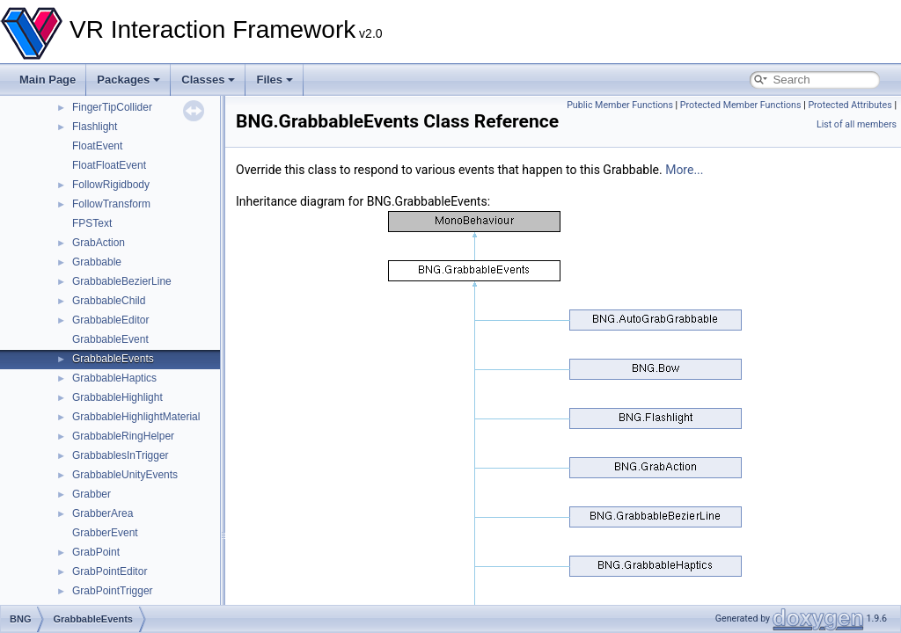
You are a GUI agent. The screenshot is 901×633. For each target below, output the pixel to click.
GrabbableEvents (113, 359)
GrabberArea (102, 513)
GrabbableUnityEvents (125, 475)
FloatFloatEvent (109, 165)
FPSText (92, 223)
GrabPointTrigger (112, 591)
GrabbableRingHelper (123, 436)
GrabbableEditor (110, 320)
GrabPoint (96, 552)
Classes (208, 79)
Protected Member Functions (741, 105)
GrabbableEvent (110, 339)
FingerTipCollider (112, 107)
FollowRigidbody (111, 184)
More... (684, 170)
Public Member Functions (620, 105)
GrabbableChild (108, 301)
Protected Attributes (849, 105)
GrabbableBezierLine (122, 281)
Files (274, 79)
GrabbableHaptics (114, 378)
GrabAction (98, 242)
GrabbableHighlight (117, 397)
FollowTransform (111, 204)
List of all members (857, 124)
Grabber (91, 494)
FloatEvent (97, 146)
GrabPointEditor (109, 571)
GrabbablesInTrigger (120, 455)
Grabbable (96, 262)
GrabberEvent (105, 533)
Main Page (47, 79)
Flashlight (94, 126)
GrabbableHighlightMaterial (136, 417)
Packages (128, 79)
